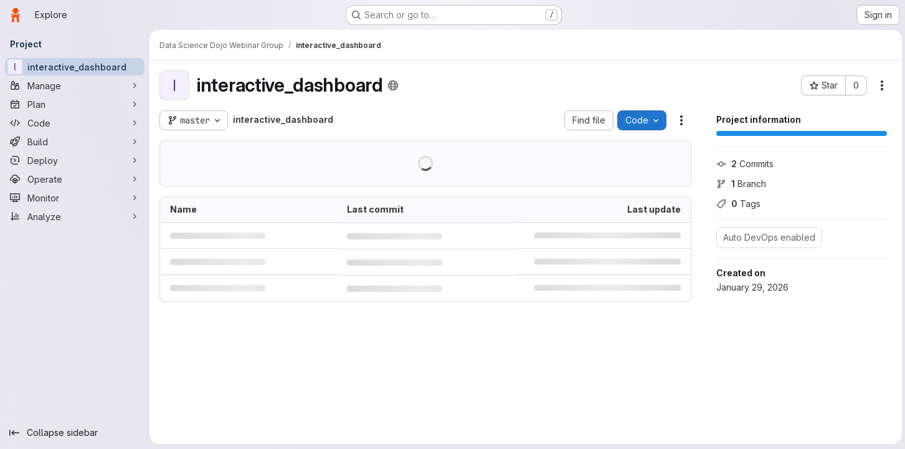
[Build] (75, 141)
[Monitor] (75, 197)
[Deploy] (75, 160)
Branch (739, 183)
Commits (743, 163)
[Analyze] (75, 216)
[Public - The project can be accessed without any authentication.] (393, 85)
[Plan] (75, 104)
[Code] (75, 123)
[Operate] (75, 179)
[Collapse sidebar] (75, 433)
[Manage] (75, 85)
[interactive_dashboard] (75, 66)
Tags (736, 203)
